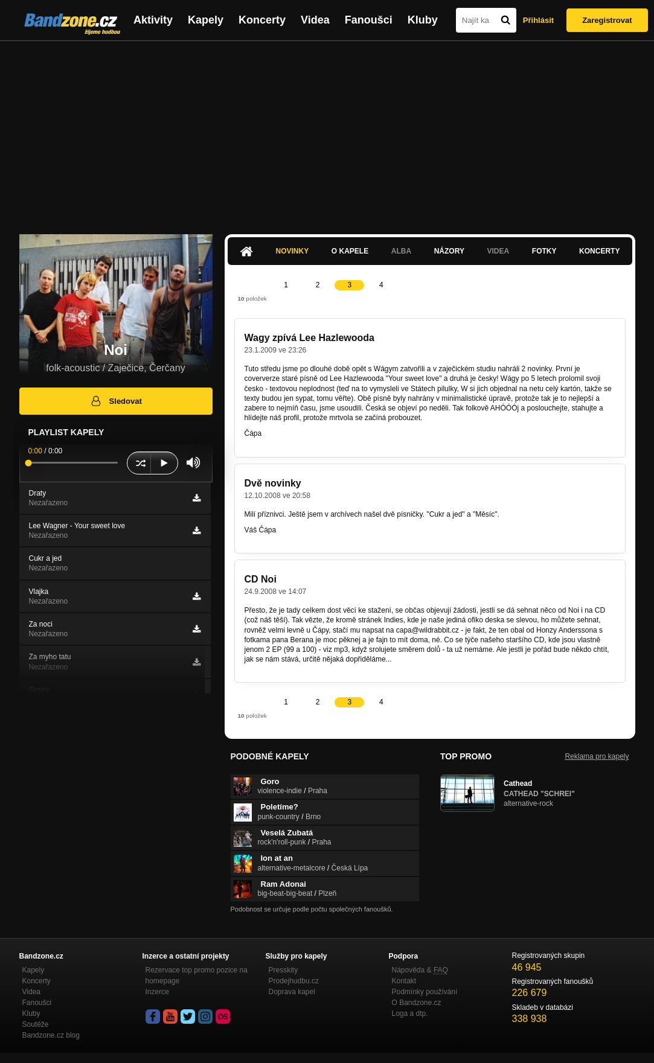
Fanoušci (369, 20)
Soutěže (35, 1024)
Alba (401, 251)
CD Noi (261, 579)
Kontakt (404, 981)
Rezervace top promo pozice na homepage (197, 975)
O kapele (350, 251)
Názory (449, 251)
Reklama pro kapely (597, 756)
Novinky (292, 251)
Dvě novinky (273, 483)
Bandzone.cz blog (51, 1035)
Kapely (205, 20)
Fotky (544, 251)
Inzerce (157, 992)
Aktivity (153, 20)
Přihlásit (538, 20)
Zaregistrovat (607, 20)
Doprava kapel (292, 992)
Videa (315, 20)
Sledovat (115, 400)
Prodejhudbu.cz (294, 981)
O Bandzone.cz (416, 1002)
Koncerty (262, 20)
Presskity (283, 970)
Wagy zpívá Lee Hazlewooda (309, 338)
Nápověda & (420, 970)
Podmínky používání (425, 992)
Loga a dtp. (410, 1013)
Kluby (423, 20)
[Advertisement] (327, 131)
